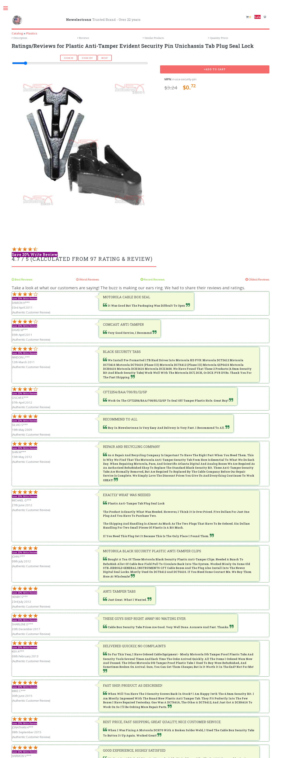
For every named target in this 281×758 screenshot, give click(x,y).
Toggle (8, 8)
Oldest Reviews (258, 279)
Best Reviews (23, 279)
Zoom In (68, 58)
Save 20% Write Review (35, 254)
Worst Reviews (89, 279)
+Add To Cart (215, 69)
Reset (104, 58)
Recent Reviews (154, 279)
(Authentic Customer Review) (31, 312)
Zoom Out (87, 58)
